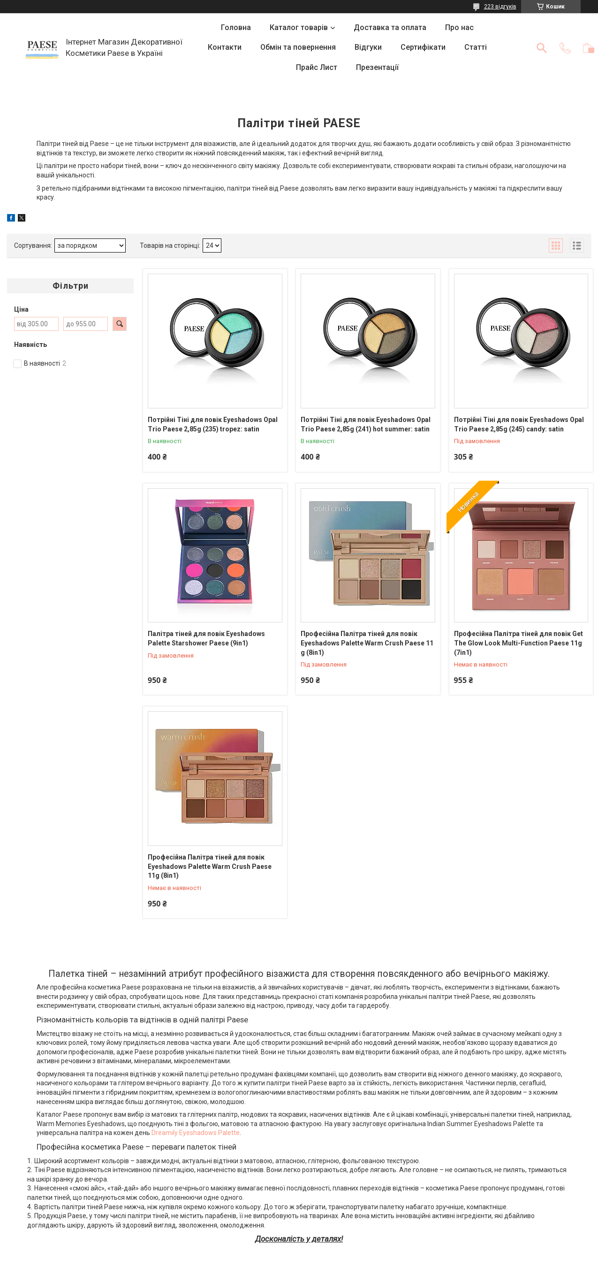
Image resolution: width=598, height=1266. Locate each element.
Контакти (225, 47)
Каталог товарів (299, 27)
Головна (236, 27)
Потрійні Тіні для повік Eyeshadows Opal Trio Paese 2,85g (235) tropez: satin (213, 424)
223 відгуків (500, 6)
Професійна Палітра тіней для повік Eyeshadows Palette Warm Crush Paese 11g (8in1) (210, 866)
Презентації (377, 67)
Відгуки (368, 47)
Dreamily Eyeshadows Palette (195, 1132)
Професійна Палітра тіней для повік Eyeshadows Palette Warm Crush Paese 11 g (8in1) (367, 643)
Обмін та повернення (298, 47)
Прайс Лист (316, 67)
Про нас (459, 27)
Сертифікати (423, 47)
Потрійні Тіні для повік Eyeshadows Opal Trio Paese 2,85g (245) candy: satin (519, 424)
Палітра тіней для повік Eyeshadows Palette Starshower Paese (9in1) (206, 638)
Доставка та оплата (390, 27)
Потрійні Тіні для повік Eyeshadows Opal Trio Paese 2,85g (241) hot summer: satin (366, 424)
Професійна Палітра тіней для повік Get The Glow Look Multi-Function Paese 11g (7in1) (518, 643)
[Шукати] (541, 47)
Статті (475, 47)
